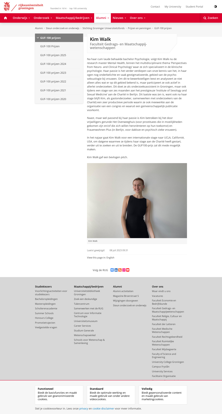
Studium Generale (84, 330)
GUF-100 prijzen (163, 28)
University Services (162, 371)
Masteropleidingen (45, 303)
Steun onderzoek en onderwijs (62, 28)
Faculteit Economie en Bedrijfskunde (164, 302)
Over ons (157, 286)
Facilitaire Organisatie (164, 376)
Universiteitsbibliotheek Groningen (87, 292)
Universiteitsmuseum (85, 321)
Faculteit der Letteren (164, 324)
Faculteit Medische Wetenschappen (162, 330)
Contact (155, 6)
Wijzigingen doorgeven (125, 300)
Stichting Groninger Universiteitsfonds (104, 28)
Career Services (82, 325)
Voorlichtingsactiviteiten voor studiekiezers (51, 292)
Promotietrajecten (45, 322)
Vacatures (157, 296)
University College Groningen (168, 362)
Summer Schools (44, 313)
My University (173, 6)
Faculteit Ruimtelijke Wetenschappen (163, 343)
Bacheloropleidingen (46, 299)
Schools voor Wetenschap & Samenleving (89, 341)
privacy (83, 408)
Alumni (39, 28)
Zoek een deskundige (85, 299)
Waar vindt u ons (161, 291)
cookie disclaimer (103, 408)
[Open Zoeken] (211, 18)
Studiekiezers (43, 286)
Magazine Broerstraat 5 (126, 296)
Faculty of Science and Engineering (164, 355)
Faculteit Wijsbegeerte (164, 349)
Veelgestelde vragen (46, 327)
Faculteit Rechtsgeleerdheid (167, 336)
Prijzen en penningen (139, 28)
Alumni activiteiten (123, 291)
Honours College (44, 318)
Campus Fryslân (160, 366)
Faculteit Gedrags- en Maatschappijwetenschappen (168, 310)
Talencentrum (81, 303)
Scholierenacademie (46, 308)
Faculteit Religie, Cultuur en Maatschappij (167, 318)
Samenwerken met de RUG (88, 308)
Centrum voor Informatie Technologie (87, 315)
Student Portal (194, 6)
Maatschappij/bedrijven (88, 286)
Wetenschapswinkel (85, 335)
